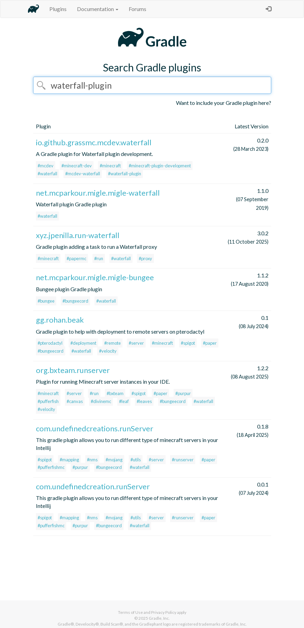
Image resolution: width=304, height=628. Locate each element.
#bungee (46, 301)
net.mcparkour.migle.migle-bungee (95, 277)
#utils (135, 459)
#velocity (108, 351)
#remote (112, 343)
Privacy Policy (163, 612)
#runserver (183, 459)
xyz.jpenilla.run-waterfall (77, 235)
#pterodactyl (50, 343)
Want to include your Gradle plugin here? (223, 102)
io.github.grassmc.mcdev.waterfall (93, 142)
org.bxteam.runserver (73, 370)
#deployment (83, 343)
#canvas (75, 401)
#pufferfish (48, 401)
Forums (137, 9)
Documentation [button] (97, 9)
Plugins (58, 9)
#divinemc (101, 401)
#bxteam (115, 393)
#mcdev (45, 165)
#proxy (145, 258)
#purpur (183, 393)
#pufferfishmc (51, 467)
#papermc (76, 258)
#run (98, 258)
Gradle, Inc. (159, 618)
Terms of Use (130, 612)
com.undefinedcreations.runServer (94, 428)
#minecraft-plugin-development (160, 165)
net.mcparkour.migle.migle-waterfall (98, 192)
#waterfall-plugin (124, 173)
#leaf (124, 401)
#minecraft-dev (76, 165)
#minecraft (110, 165)
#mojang (114, 459)
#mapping (69, 459)
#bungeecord (75, 301)
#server (136, 343)
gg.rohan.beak (60, 319)
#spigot (188, 343)
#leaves (144, 401)
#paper (210, 343)
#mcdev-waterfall (82, 173)
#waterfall (47, 173)
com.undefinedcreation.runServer (93, 486)
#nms (92, 459)
